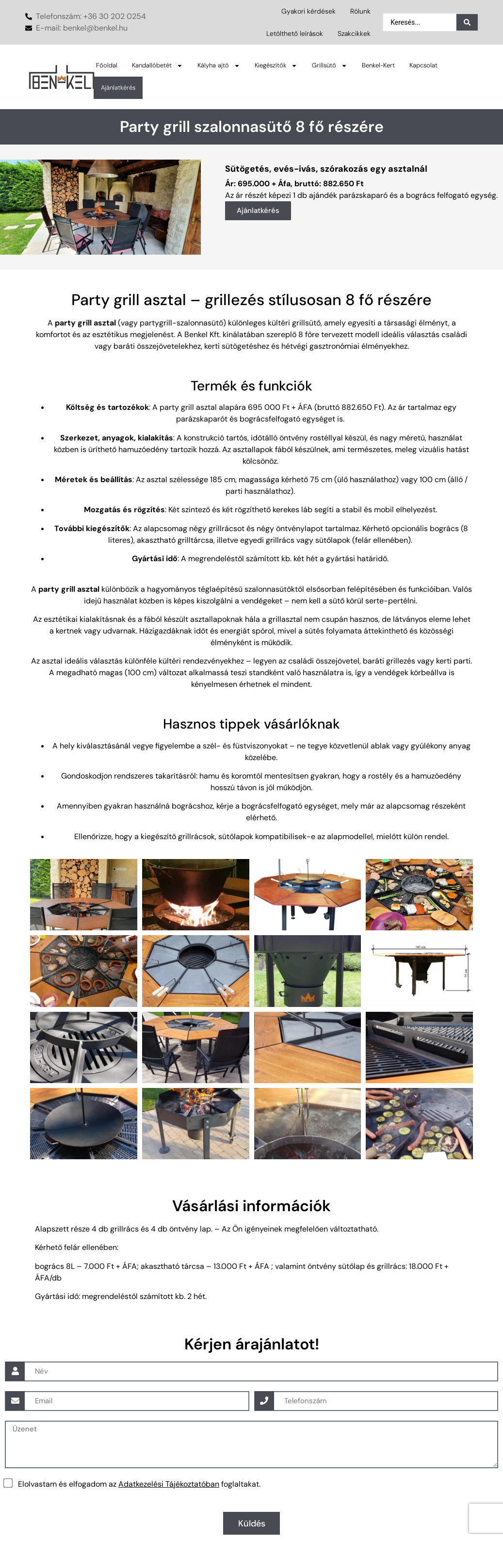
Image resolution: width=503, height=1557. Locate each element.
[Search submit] (467, 22)
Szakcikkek (354, 33)
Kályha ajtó (218, 66)
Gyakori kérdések (308, 11)
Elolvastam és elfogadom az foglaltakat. (139, 1483)
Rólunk (360, 11)
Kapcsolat (423, 65)
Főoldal (106, 65)
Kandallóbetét (157, 66)
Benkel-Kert (378, 65)
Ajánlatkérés (118, 87)
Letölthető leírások (294, 33)
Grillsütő (329, 66)
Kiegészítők (276, 66)
